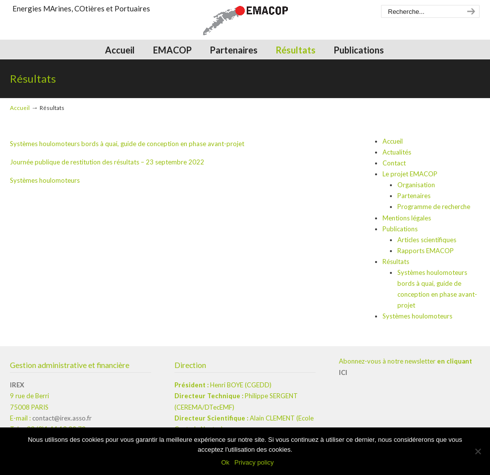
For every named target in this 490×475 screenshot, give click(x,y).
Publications (400, 229)
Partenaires (414, 196)
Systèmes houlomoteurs (45, 180)
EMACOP (245, 23)
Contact (394, 163)
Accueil (20, 107)
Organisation (416, 185)
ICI (343, 372)
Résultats (395, 261)
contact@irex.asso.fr (62, 418)
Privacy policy (253, 462)
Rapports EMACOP (425, 251)
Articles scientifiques (426, 240)
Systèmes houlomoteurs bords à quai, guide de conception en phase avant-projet (127, 144)
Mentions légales (406, 218)
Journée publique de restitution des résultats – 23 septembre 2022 (107, 162)
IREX (17, 385)
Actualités (396, 152)
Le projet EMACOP (409, 174)
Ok (225, 462)
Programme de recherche (433, 207)
